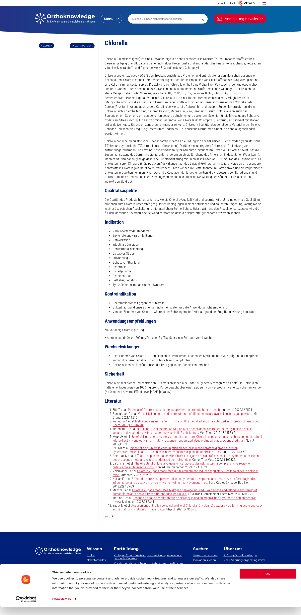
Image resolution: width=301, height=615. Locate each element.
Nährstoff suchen (204, 564)
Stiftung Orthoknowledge (240, 555)
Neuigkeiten (95, 569)
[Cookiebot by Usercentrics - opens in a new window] (25, 607)
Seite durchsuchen (205, 555)
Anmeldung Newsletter (240, 18)
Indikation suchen (204, 560)
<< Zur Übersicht (82, 45)
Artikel (91, 555)
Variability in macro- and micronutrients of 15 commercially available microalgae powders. (195, 414)
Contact (229, 569)
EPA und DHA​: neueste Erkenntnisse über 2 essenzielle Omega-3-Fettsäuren (149, 569)
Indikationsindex (97, 564)
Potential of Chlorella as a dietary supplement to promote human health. (174, 410)
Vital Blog (230, 564)
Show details (61, 607)
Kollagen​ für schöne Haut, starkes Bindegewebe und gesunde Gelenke (148, 557)
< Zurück (46, 45)
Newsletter (45, 566)
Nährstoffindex (96, 560)
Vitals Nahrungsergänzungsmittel (245, 560)
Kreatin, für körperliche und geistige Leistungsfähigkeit (149, 563)
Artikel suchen (202, 569)
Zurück (109, 516)
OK (267, 582)
